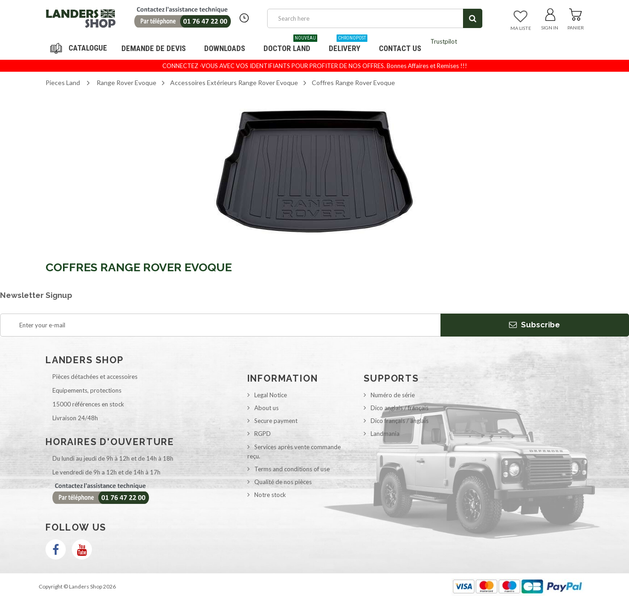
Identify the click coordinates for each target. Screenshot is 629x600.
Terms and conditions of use (292, 469)
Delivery (348, 45)
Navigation (80, 48)
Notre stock (270, 494)
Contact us (400, 48)
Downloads (224, 48)
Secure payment (275, 420)
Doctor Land (290, 45)
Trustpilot (443, 41)
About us (266, 407)
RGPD (262, 433)
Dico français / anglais (400, 420)
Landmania (385, 433)
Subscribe (534, 324)
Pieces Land (63, 82)
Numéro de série (393, 395)
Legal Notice (270, 395)
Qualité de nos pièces (283, 482)
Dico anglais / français (400, 407)
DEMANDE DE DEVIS (153, 48)
